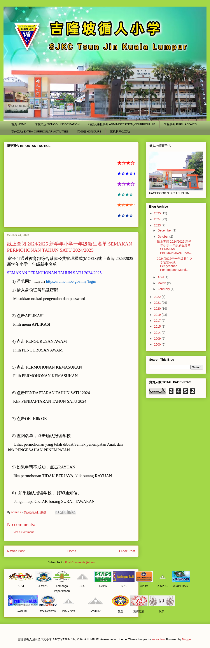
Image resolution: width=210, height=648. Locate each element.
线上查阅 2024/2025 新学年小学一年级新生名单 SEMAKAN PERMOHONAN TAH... (174, 247)
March (162, 283)
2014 (158, 332)
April (161, 277)
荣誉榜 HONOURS (89, 131)
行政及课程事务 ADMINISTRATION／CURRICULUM (121, 124)
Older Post (127, 551)
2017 (158, 320)
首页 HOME (18, 124)
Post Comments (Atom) (79, 562)
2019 (158, 314)
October (163, 236)
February (164, 289)
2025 (158, 213)
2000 (158, 344)
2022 (158, 296)
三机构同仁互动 (120, 131)
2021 (158, 302)
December (165, 230)
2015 (158, 326)
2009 (158, 338)
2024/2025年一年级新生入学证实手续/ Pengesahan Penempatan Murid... (175, 264)
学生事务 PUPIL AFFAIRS (180, 124)
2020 (158, 308)
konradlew (158, 639)
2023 (158, 225)
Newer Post (16, 551)
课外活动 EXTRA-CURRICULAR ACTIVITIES (40, 131)
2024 (158, 219)
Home (72, 551)
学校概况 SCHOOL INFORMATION (57, 124)
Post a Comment (23, 532)
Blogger (186, 639)
